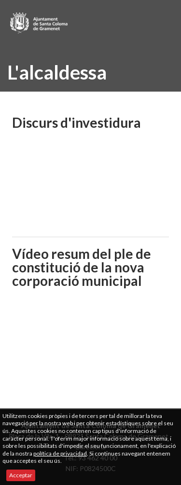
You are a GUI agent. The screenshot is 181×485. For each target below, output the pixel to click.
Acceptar (20, 475)
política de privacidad (60, 453)
